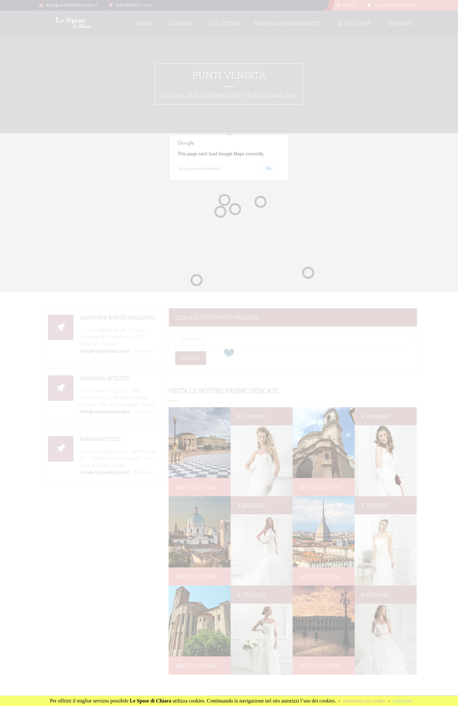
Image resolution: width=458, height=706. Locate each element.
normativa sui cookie (364, 700)
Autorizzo (402, 700)
